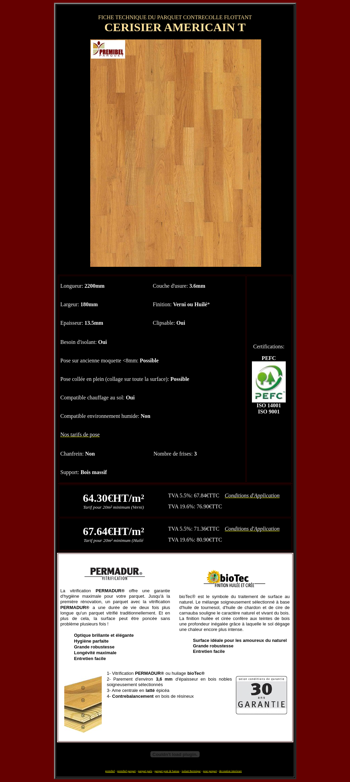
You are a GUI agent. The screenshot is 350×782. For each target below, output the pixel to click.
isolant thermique (191, 771)
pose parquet (210, 771)
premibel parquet (126, 771)
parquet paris (145, 771)
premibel (110, 771)
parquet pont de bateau (166, 771)
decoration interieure (230, 771)
